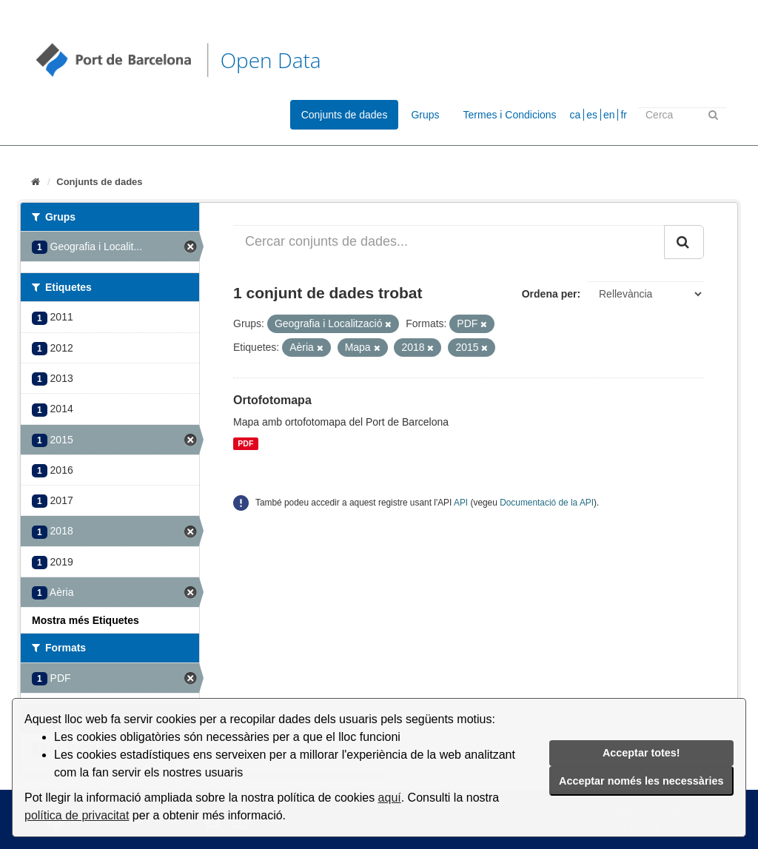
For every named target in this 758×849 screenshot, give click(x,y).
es (591, 115)
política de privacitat (76, 815)
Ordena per (549, 294)
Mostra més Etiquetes (85, 620)
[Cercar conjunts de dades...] (449, 242)
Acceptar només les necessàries (641, 781)
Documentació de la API (547, 502)
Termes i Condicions (510, 115)
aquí (389, 797)
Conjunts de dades (344, 115)
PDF (245, 443)
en (609, 115)
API (461, 502)
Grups (425, 115)
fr (623, 115)
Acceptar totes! (641, 753)
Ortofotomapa (272, 400)
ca (575, 115)
